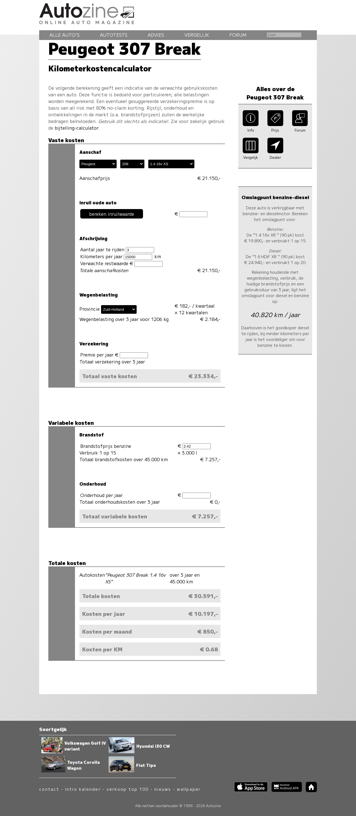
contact (49, 789)
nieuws (162, 789)
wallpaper (189, 789)
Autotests (113, 34)
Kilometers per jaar (116, 256)
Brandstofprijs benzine (105, 446)
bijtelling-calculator (76, 127)
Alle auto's (64, 34)
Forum (238, 34)
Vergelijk (196, 34)
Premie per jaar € (114, 354)
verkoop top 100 (128, 789)
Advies (156, 34)
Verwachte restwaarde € (121, 263)
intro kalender (83, 789)
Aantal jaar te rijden (117, 249)
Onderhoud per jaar (101, 495)
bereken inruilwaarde (111, 213)
